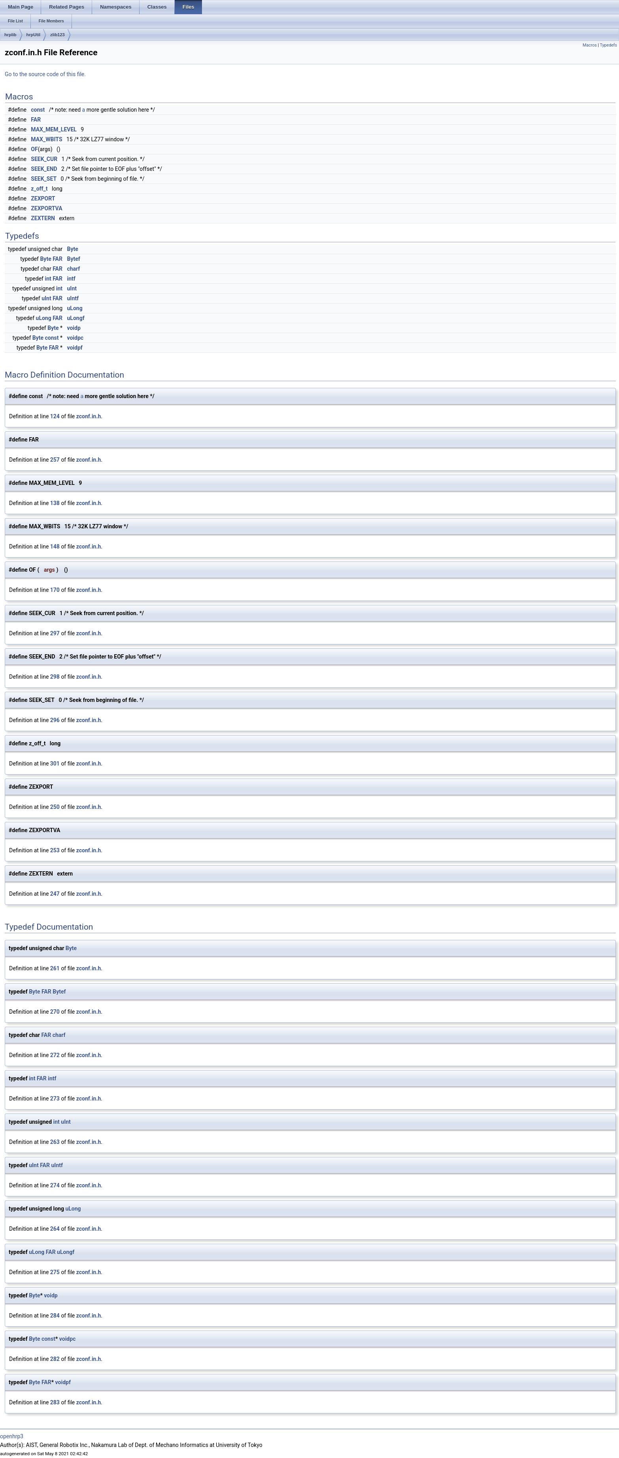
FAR (36, 119)
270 (55, 1012)
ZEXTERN (43, 218)
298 (55, 677)
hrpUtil (33, 34)
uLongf (75, 318)
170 (55, 590)
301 (55, 763)
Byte (72, 249)
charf (73, 269)
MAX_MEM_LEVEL (54, 129)
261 (55, 968)
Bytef (73, 259)
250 (55, 807)
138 (55, 503)
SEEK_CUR (44, 159)
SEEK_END (44, 169)
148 (55, 546)
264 (55, 1229)
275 (55, 1272)
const (38, 110)
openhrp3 (11, 1436)
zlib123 (57, 34)
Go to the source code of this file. (45, 74)
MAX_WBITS (46, 139)
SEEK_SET (44, 179)
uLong (74, 308)
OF (34, 149)
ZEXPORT (43, 198)
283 (55, 1402)
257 (55, 460)
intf (71, 278)
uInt (72, 288)
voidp (73, 328)
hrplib (10, 34)
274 (55, 1185)
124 (55, 416)
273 (55, 1098)
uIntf (73, 298)
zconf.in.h (88, 416)
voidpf (74, 347)
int (48, 278)
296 (55, 720)
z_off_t (39, 188)
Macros (590, 45)
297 (55, 633)
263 (55, 1142)
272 (55, 1055)
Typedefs (608, 45)
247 (55, 894)
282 (55, 1359)
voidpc (75, 338)
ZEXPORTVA (46, 208)
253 (55, 850)
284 (55, 1315)
